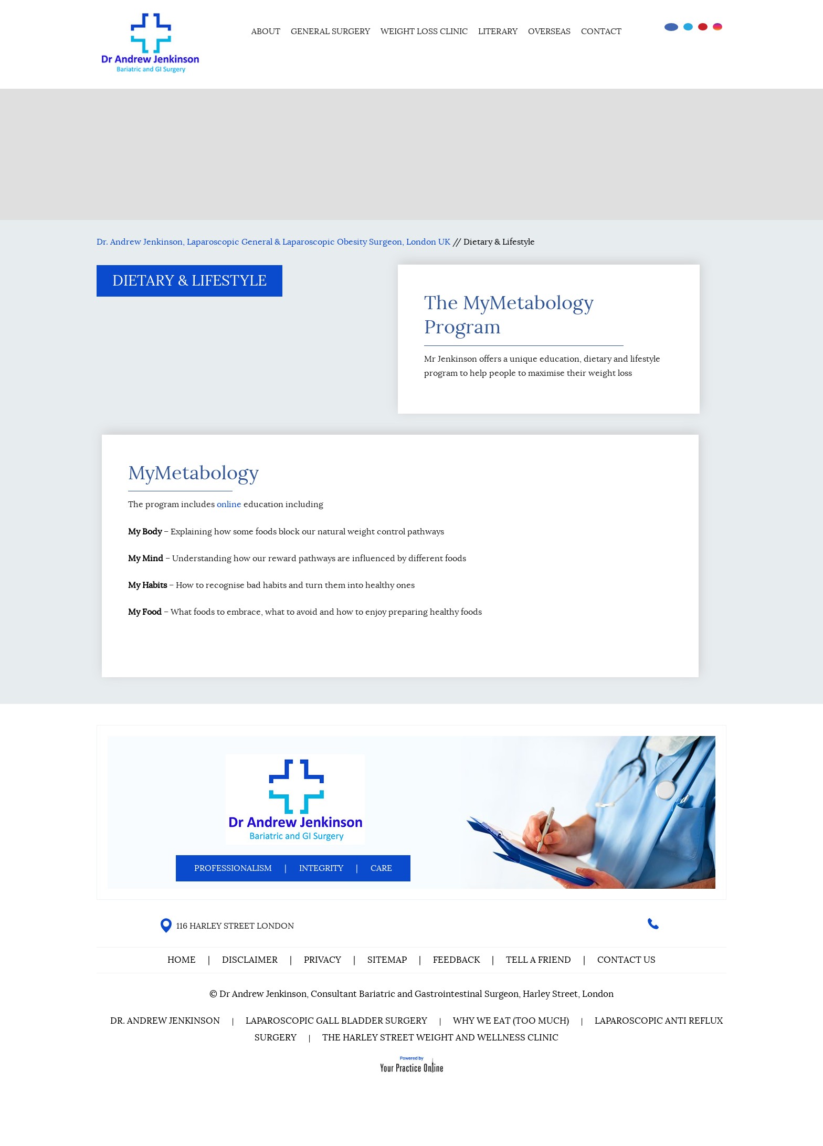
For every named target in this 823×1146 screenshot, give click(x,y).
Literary (498, 31)
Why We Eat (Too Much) (511, 1020)
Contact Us (626, 959)
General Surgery (330, 31)
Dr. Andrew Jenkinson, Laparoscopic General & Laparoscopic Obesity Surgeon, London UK (273, 242)
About (265, 31)
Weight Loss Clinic (424, 31)
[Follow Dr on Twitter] (688, 26)
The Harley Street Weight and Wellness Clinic (440, 1037)
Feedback (456, 959)
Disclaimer (251, 959)
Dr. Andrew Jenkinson (165, 1020)
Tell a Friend (538, 959)
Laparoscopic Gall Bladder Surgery (336, 1020)
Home (232, 30)
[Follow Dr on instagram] (717, 26)
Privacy (322, 959)
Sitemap (387, 959)
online (229, 504)
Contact (601, 31)
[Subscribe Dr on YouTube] (703, 26)
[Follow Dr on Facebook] (671, 27)
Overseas (549, 31)
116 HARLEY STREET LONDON (235, 926)
